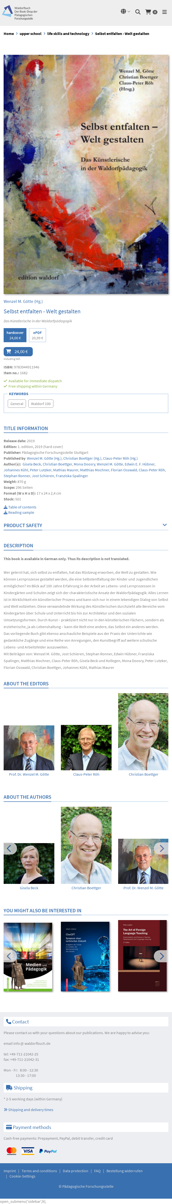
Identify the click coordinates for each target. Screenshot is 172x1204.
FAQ (97, 1170)
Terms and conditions (39, 1170)
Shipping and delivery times (28, 1109)
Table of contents (20, 507)
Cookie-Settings (22, 1176)
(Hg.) (23, 301)
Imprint (10, 1170)
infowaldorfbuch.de (31, 1043)
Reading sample (19, 512)
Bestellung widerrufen (124, 1170)
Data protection (75, 1170)
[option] (29, 751)
